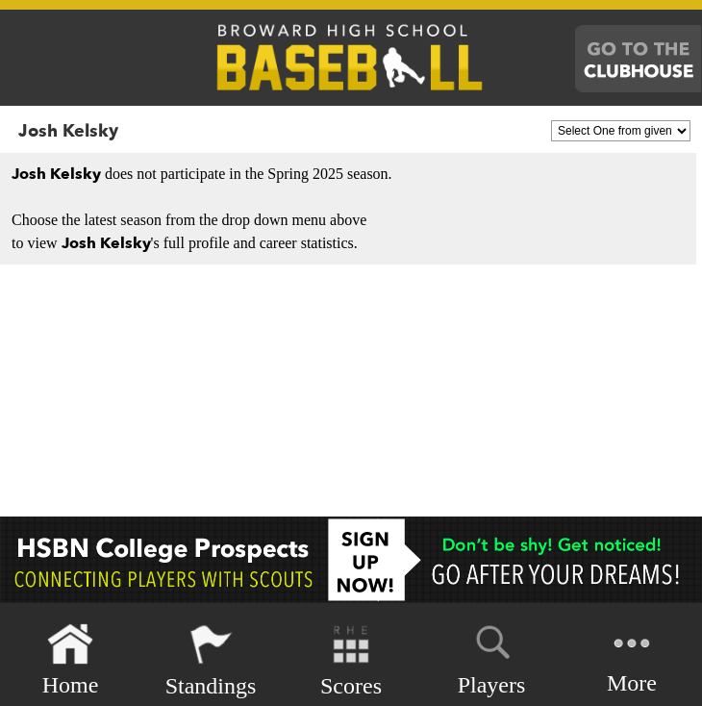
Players (492, 657)
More (632, 658)
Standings (211, 660)
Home (70, 660)
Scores (351, 660)
